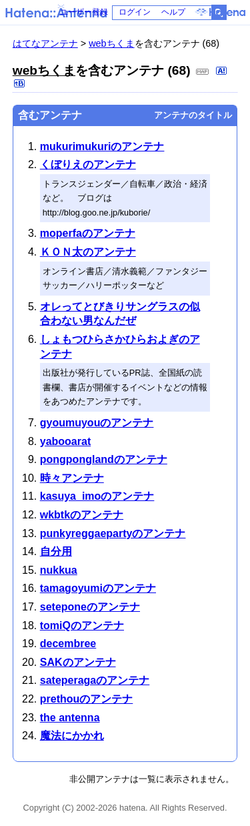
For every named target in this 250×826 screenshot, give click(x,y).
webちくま (111, 43)
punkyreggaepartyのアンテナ (113, 533)
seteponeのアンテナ (90, 606)
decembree (68, 643)
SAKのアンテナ (78, 662)
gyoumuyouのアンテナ (97, 422)
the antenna (70, 717)
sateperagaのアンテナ (95, 680)
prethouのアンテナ (86, 699)
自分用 (56, 551)
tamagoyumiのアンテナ (98, 588)
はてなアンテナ (45, 43)
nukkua (58, 570)
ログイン (135, 12)
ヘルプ (173, 12)
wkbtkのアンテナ (81, 514)
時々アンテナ (72, 478)
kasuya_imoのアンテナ (97, 496)
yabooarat (65, 441)
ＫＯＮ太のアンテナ (88, 252)
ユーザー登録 (84, 12)
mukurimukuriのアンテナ (102, 146)
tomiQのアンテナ (82, 625)
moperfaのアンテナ (87, 233)
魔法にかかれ (72, 735)
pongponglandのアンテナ (103, 459)
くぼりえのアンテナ (88, 164)
